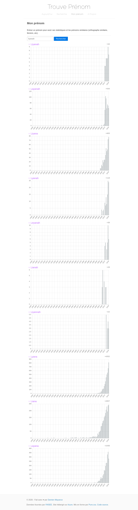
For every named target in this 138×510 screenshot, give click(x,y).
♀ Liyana (33, 133)
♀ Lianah (33, 267)
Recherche (62, 14)
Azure (70, 505)
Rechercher (61, 39)
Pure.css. (93, 505)
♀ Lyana (32, 356)
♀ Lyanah (33, 178)
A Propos (92, 14)
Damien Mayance (55, 500)
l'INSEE (48, 505)
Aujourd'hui (47, 14)
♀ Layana (33, 446)
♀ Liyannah (34, 312)
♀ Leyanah (34, 222)
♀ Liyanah (33, 44)
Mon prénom (77, 14)
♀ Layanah (34, 89)
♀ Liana (32, 401)
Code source (102, 505)
